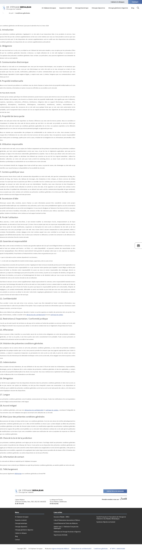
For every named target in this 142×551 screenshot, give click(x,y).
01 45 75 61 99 (19, 503)
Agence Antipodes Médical (60, 548)
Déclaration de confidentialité (81, 548)
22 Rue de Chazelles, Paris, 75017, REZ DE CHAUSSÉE (30, 502)
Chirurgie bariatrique (81, 8)
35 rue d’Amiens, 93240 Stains (58, 502)
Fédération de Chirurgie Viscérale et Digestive (67, 532)
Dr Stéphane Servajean (49, 8)
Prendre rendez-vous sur (114, 499)
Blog (132, 8)
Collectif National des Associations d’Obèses (67, 520)
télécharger (18, 473)
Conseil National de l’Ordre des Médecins (66, 523)
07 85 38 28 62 (54, 503)
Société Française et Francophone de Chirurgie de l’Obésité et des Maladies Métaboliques (111, 518)
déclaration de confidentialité (36, 315)
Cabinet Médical (19, 500)
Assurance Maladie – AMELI (61, 517)
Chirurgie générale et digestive (118, 8)
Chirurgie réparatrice (98, 8)
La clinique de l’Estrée (56, 500)
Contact (17, 539)
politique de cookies (57, 315)
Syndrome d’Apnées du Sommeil (105, 522)
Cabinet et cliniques (117, 2)
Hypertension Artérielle (60, 535)
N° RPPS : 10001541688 (117, 548)
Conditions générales (101, 548)
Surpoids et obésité (65, 8)
